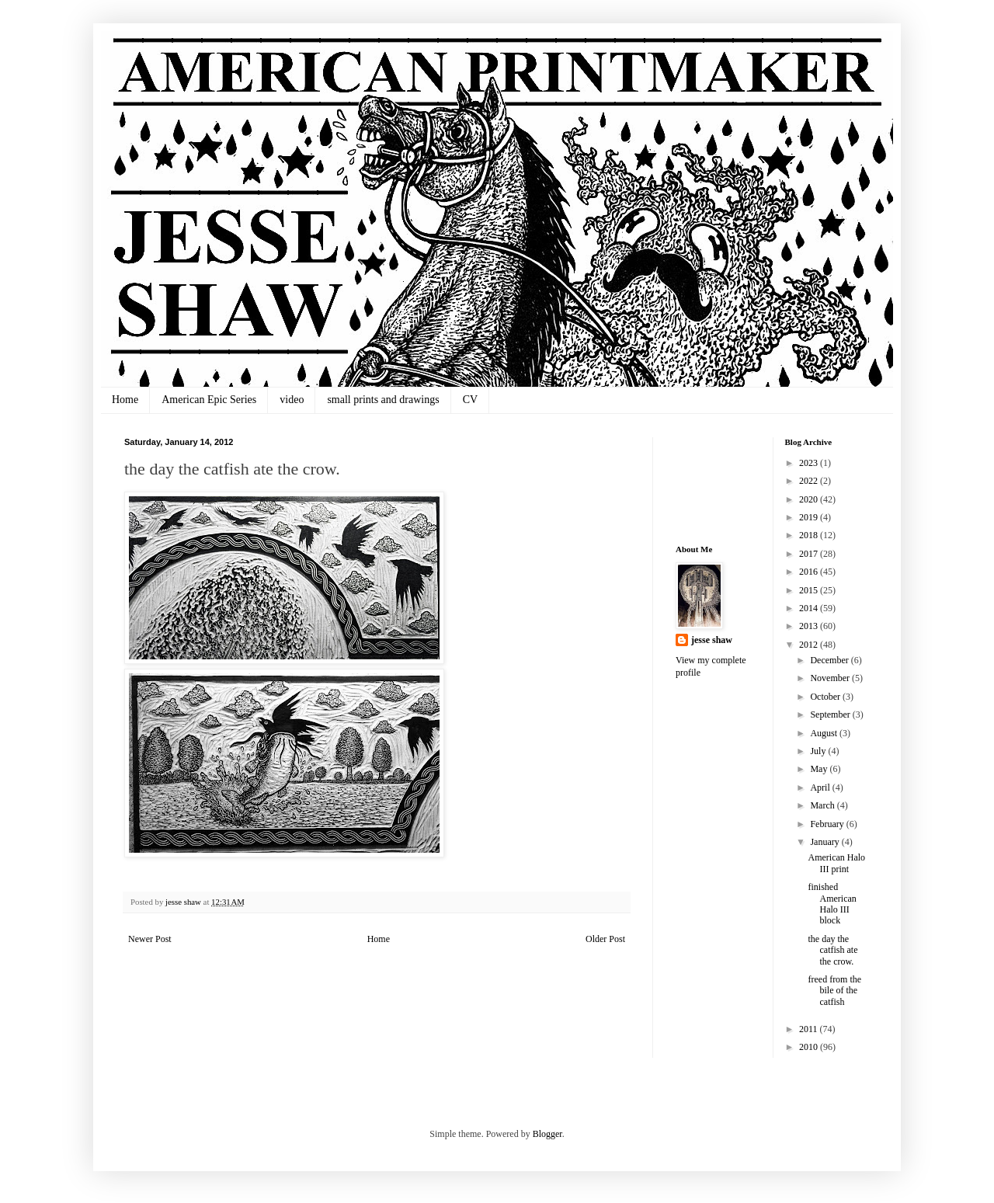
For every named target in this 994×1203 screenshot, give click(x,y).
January (825, 841)
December (830, 660)
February (828, 824)
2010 (809, 1046)
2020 (809, 499)
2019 (809, 517)
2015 (809, 590)
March (823, 805)
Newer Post (150, 939)
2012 (809, 644)
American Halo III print (836, 863)
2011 (809, 1029)
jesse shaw (711, 640)
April (821, 787)
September (831, 714)
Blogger (547, 1133)
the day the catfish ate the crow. (832, 950)
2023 (809, 462)
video (292, 399)
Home (125, 399)
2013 (809, 626)
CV (470, 399)
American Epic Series (209, 399)
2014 (809, 608)
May (819, 768)
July (819, 751)
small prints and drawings (383, 399)
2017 (809, 553)
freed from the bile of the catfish (834, 990)
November (831, 678)
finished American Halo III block (832, 903)
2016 (809, 571)
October (826, 696)
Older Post (605, 939)
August (824, 733)
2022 (809, 480)
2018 (809, 535)
